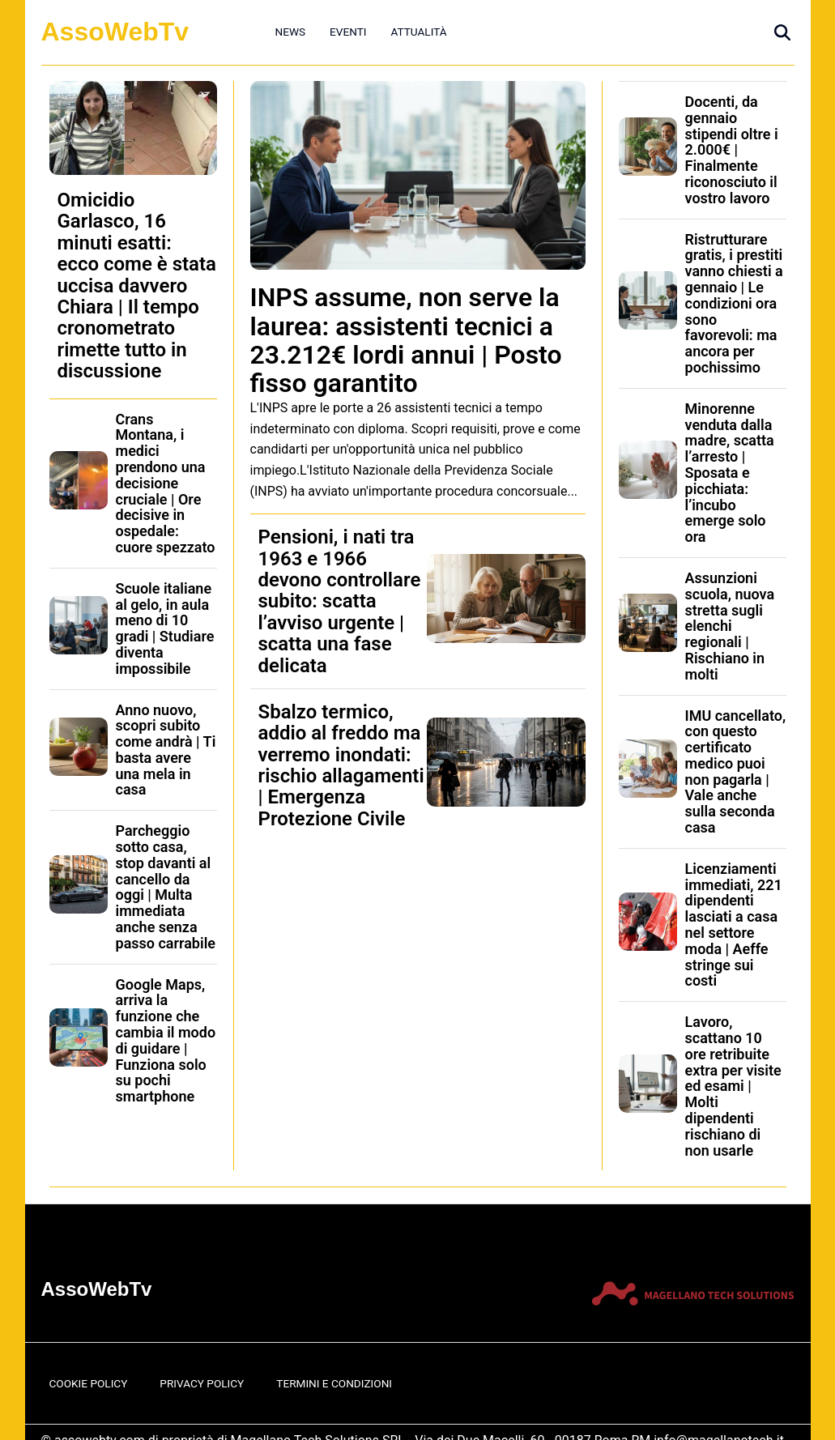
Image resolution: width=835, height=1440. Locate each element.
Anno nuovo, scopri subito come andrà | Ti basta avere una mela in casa (166, 750)
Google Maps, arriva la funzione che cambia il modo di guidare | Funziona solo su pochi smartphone (166, 1041)
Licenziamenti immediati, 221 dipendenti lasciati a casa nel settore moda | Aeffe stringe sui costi (733, 925)
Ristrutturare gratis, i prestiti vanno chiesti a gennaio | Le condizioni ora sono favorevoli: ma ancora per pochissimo (734, 303)
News (290, 31)
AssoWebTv (115, 31)
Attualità (418, 31)
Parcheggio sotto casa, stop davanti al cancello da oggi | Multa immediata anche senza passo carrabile (166, 887)
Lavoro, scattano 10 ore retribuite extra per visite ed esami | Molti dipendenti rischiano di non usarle (733, 1085)
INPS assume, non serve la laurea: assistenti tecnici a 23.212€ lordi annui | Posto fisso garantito (406, 340)
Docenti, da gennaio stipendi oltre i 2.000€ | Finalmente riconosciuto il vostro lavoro (731, 150)
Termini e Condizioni (334, 1383)
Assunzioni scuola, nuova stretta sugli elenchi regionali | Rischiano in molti (730, 626)
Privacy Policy (202, 1383)
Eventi (348, 31)
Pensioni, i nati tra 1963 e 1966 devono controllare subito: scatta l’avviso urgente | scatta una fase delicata (339, 601)
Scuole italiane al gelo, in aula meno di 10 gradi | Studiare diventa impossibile (165, 628)
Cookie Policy (88, 1383)
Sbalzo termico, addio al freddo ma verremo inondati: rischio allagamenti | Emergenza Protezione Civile (341, 765)
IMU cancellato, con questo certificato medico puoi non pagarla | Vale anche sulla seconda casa (735, 772)
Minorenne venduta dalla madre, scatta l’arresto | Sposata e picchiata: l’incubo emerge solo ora (729, 472)
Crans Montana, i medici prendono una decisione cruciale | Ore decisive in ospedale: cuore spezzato (165, 483)
